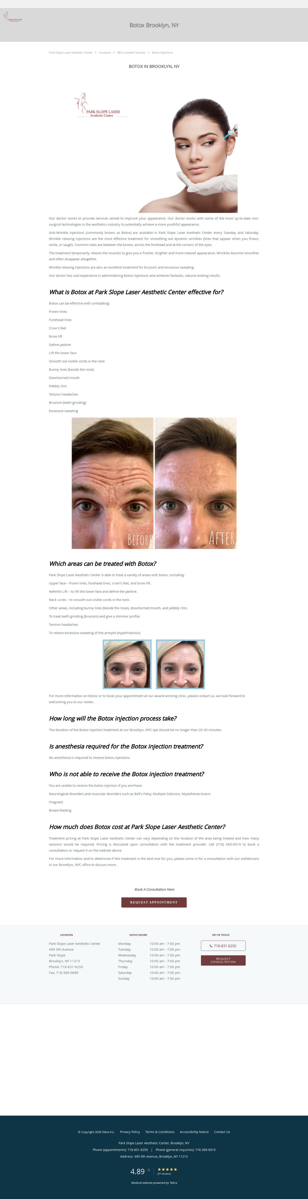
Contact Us (222, 1132)
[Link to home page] (13, 16)
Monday (153, 943)
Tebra (173, 1183)
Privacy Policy (130, 1132)
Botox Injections (162, 53)
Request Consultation (223, 960)
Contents (105, 53)
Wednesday (153, 955)
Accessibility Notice (194, 1132)
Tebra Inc (108, 1132)
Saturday (153, 972)
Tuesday (153, 949)
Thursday (153, 961)
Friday (153, 967)
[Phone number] (223, 946)
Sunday (153, 978)
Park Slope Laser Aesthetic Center (71, 53)
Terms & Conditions (160, 1132)
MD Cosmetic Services (131, 53)
